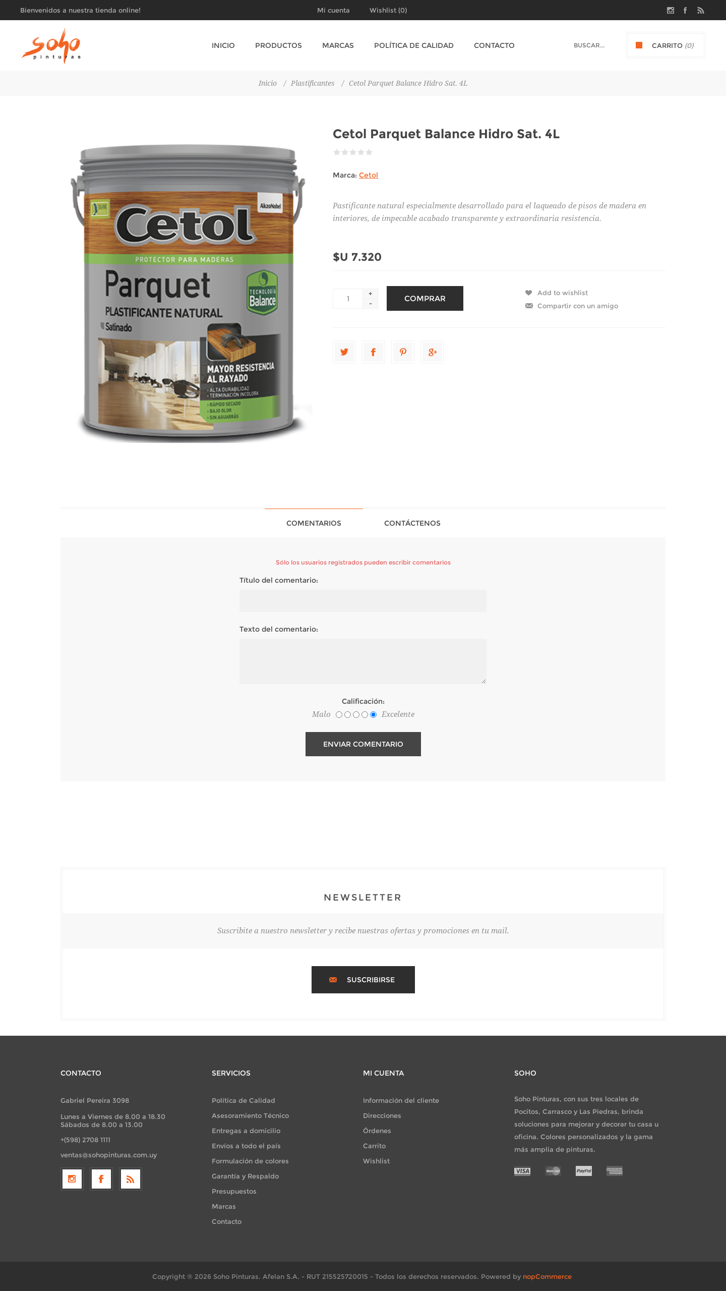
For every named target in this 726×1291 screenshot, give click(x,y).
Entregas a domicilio (246, 1131)
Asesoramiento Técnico (250, 1115)
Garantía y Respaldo (245, 1176)
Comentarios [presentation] (313, 523)
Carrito (374, 1146)
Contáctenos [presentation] (412, 523)
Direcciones (382, 1115)
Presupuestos (234, 1191)
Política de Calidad (243, 1100)
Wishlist (376, 1161)
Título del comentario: (278, 580)
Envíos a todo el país (246, 1146)
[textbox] (580, 45)
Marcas (224, 1206)
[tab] (314, 523)
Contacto (226, 1221)
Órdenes (377, 1131)
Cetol (368, 175)
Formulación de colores (250, 1161)
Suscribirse (371, 979)
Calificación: (363, 701)
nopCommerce (547, 1276)
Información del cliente (401, 1100)
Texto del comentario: (278, 629)
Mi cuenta (333, 10)
